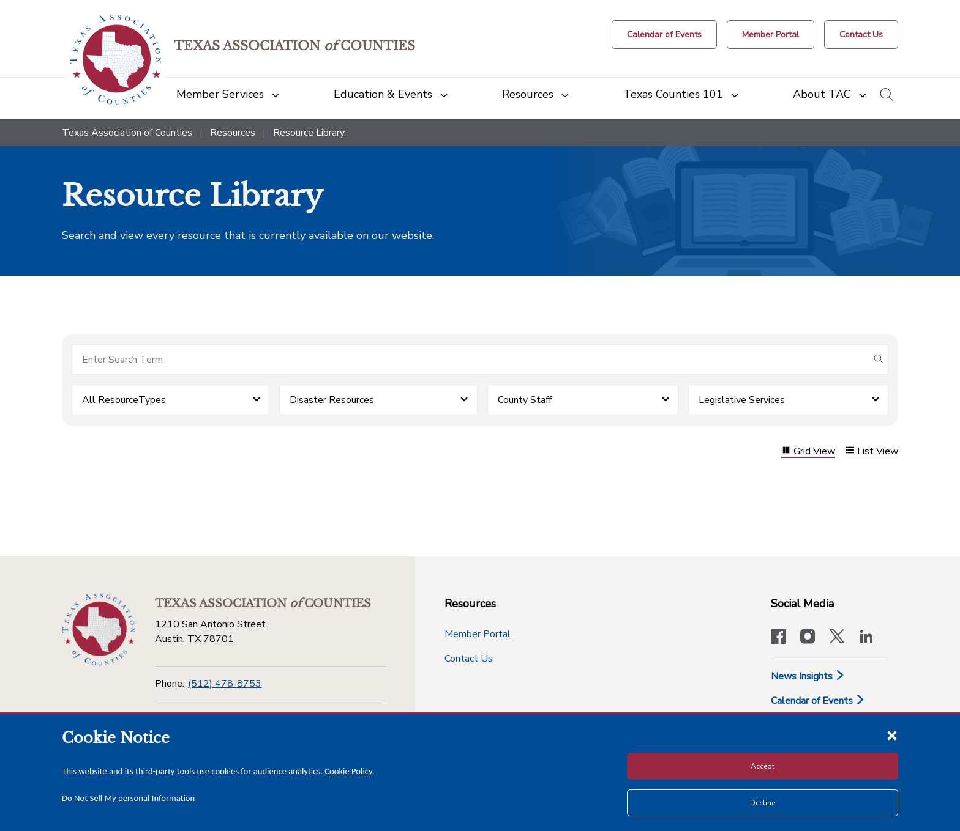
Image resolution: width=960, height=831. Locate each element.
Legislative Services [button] (742, 400)
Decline (762, 803)
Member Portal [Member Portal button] (477, 634)
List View (871, 451)
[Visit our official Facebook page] (778, 638)
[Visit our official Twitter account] (837, 638)
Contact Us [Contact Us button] (468, 658)
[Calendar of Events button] (664, 34)
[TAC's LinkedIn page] (866, 638)
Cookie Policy (348, 771)
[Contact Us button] (861, 34)
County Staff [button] (525, 400)
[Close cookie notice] (892, 735)
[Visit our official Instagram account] (807, 638)
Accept (762, 766)
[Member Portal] (770, 34)
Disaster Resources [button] (332, 400)
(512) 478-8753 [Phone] (224, 683)
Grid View (808, 451)
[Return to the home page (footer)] (98, 630)
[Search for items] (470, 359)
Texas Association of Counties (127, 132)
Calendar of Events (818, 700)
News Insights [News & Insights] (808, 676)
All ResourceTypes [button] (124, 400)
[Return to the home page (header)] (115, 60)
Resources (232, 132)
